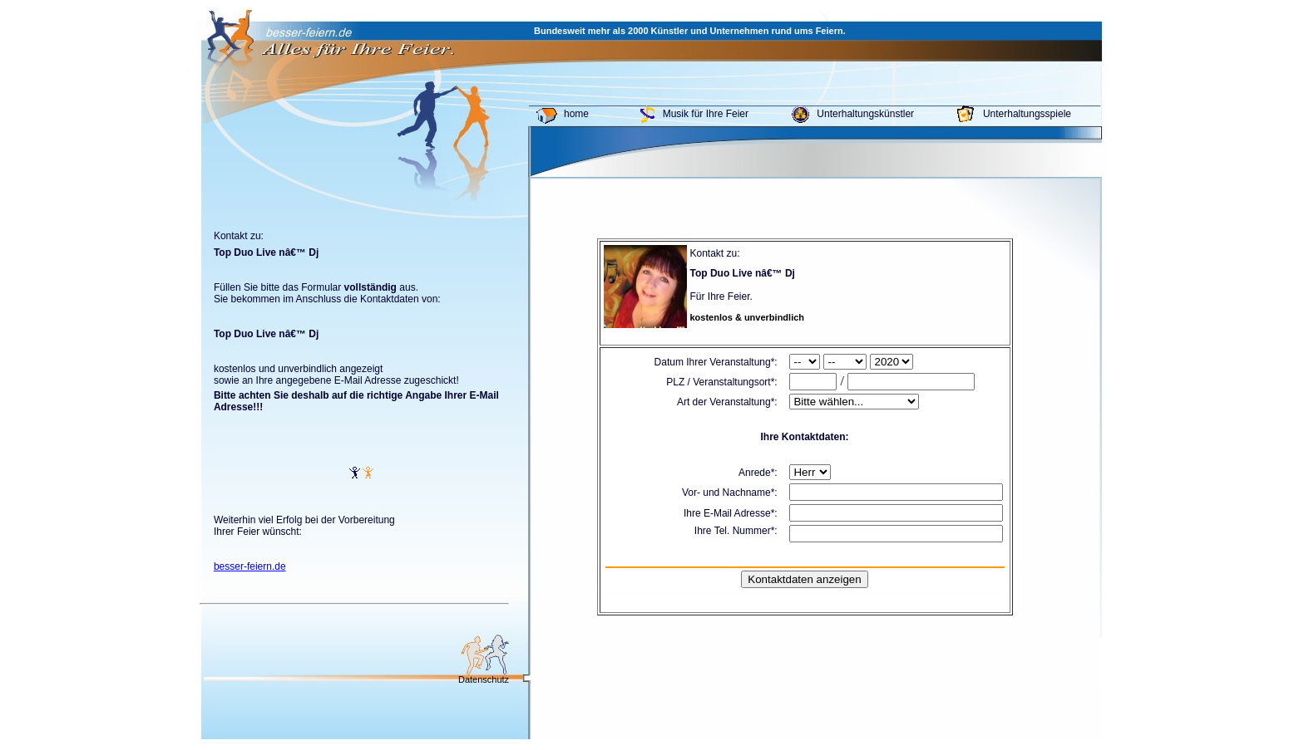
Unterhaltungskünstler (865, 114)
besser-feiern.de (250, 566)
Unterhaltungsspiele (1027, 114)
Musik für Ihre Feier (705, 114)
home (576, 114)
